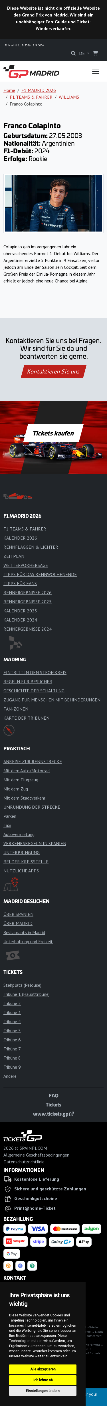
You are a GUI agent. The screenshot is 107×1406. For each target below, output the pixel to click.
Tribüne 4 (12, 1021)
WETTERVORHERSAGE (25, 565)
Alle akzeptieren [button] (43, 1369)
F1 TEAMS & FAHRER (31, 97)
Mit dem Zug (15, 789)
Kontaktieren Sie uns (53, 371)
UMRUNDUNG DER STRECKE (31, 807)
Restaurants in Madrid (24, 932)
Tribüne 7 (12, 1049)
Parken (9, 816)
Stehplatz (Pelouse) (22, 985)
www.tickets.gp (53, 1113)
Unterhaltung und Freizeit (28, 941)
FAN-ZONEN (15, 709)
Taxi (7, 825)
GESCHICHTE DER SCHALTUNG (33, 690)
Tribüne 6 (12, 1039)
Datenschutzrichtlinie (24, 1162)
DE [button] (82, 53)
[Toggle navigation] (96, 71)
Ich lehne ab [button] (43, 1380)
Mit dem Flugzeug (20, 780)
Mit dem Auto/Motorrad (26, 770)
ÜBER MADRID (18, 923)
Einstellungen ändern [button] (43, 1391)
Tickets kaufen (53, 433)
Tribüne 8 (12, 1058)
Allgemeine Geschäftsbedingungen (36, 1155)
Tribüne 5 (12, 1030)
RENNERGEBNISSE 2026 (27, 592)
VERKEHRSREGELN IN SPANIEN (34, 843)
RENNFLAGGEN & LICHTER (30, 547)
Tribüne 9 (12, 1067)
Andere (10, 1076)
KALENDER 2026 (20, 538)
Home (9, 90)
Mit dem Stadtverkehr (24, 798)
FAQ (53, 1095)
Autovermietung (19, 834)
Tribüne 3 (12, 1012)
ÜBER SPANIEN (18, 914)
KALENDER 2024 (20, 620)
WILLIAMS (69, 97)
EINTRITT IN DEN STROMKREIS (34, 672)
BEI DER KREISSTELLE (26, 861)
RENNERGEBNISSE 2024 (27, 629)
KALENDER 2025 (20, 611)
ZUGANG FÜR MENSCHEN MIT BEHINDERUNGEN (51, 700)
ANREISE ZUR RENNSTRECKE (32, 761)
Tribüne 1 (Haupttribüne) (26, 994)
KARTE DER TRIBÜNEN (26, 718)
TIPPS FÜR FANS (20, 583)
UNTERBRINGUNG (21, 852)
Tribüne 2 (12, 1003)
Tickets (53, 1104)
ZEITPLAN (13, 556)
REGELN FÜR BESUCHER (27, 681)
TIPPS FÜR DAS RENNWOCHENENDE (40, 574)
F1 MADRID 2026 (38, 90)
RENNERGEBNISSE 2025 (27, 601)
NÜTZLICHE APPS (21, 871)
